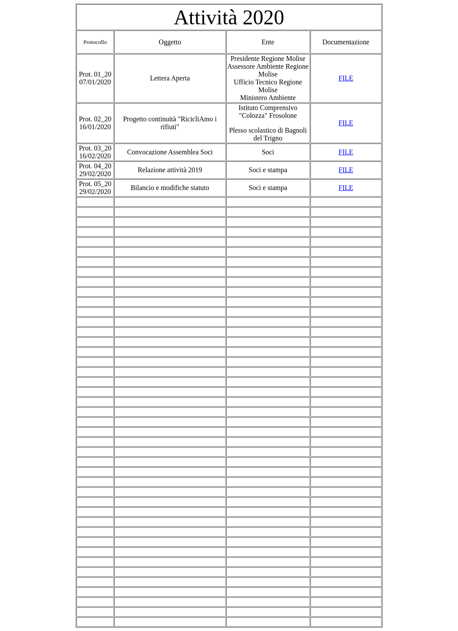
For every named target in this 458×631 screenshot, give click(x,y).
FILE (346, 78)
